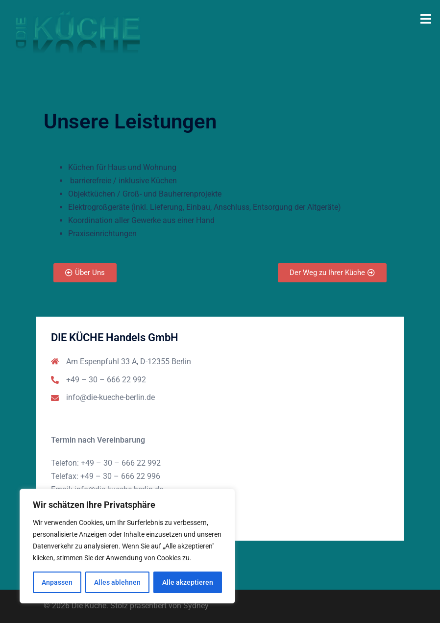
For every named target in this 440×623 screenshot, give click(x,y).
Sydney (196, 605)
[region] (127, 546)
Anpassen (57, 582)
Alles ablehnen (117, 582)
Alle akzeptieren (187, 582)
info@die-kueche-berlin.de (110, 397)
